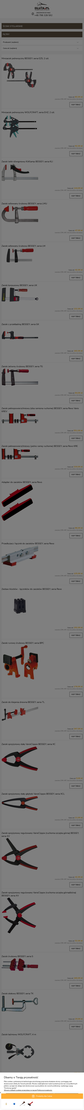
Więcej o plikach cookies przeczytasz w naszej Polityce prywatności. (28, 1090)
